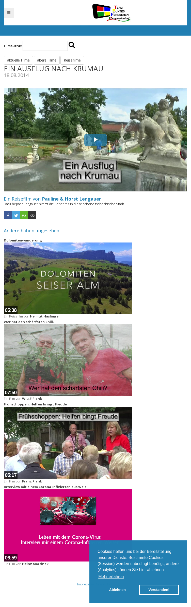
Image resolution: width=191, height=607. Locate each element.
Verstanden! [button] (159, 590)
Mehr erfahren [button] (111, 576)
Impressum (85, 584)
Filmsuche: (13, 45)
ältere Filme (46, 60)
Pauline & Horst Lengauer (71, 199)
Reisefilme (72, 60)
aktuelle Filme (18, 60)
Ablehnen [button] (117, 590)
